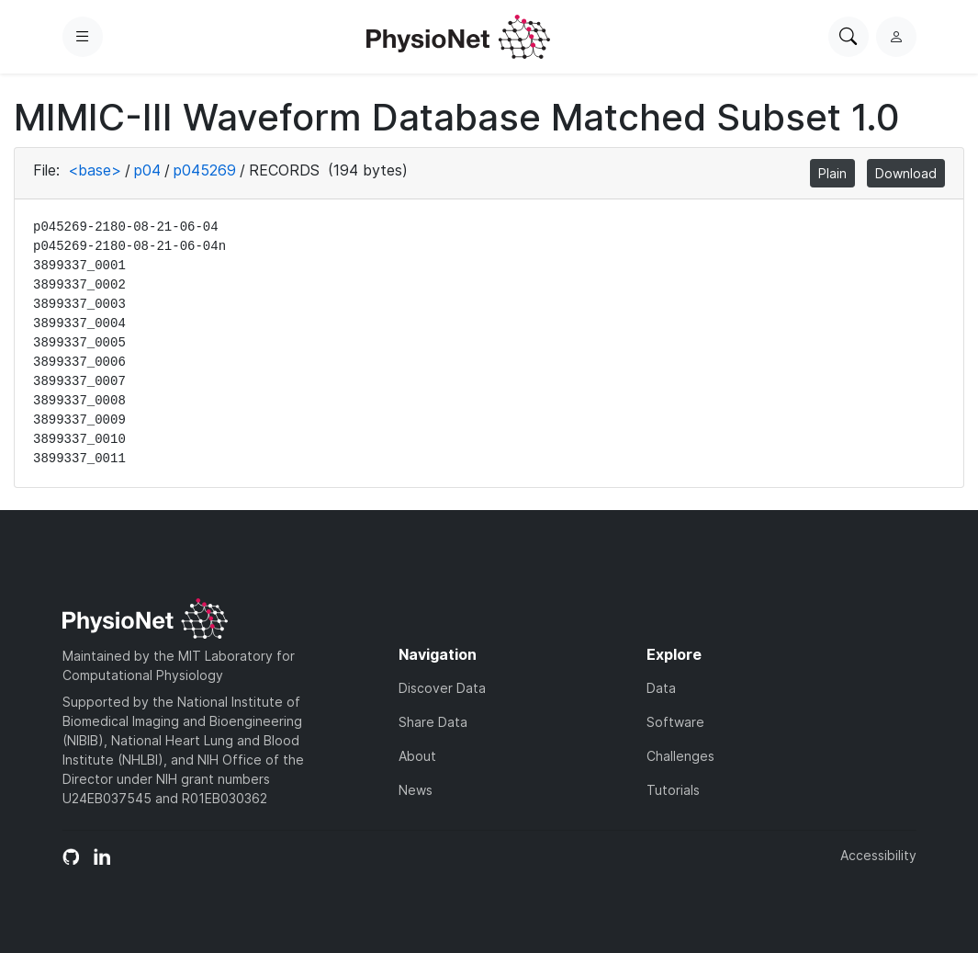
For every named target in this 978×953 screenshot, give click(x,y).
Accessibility (878, 855)
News (416, 790)
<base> (94, 170)
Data (661, 688)
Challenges (680, 756)
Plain (832, 173)
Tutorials (673, 790)
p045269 (205, 170)
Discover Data (442, 688)
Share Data (433, 722)
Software (675, 722)
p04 (147, 170)
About (417, 756)
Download (906, 173)
